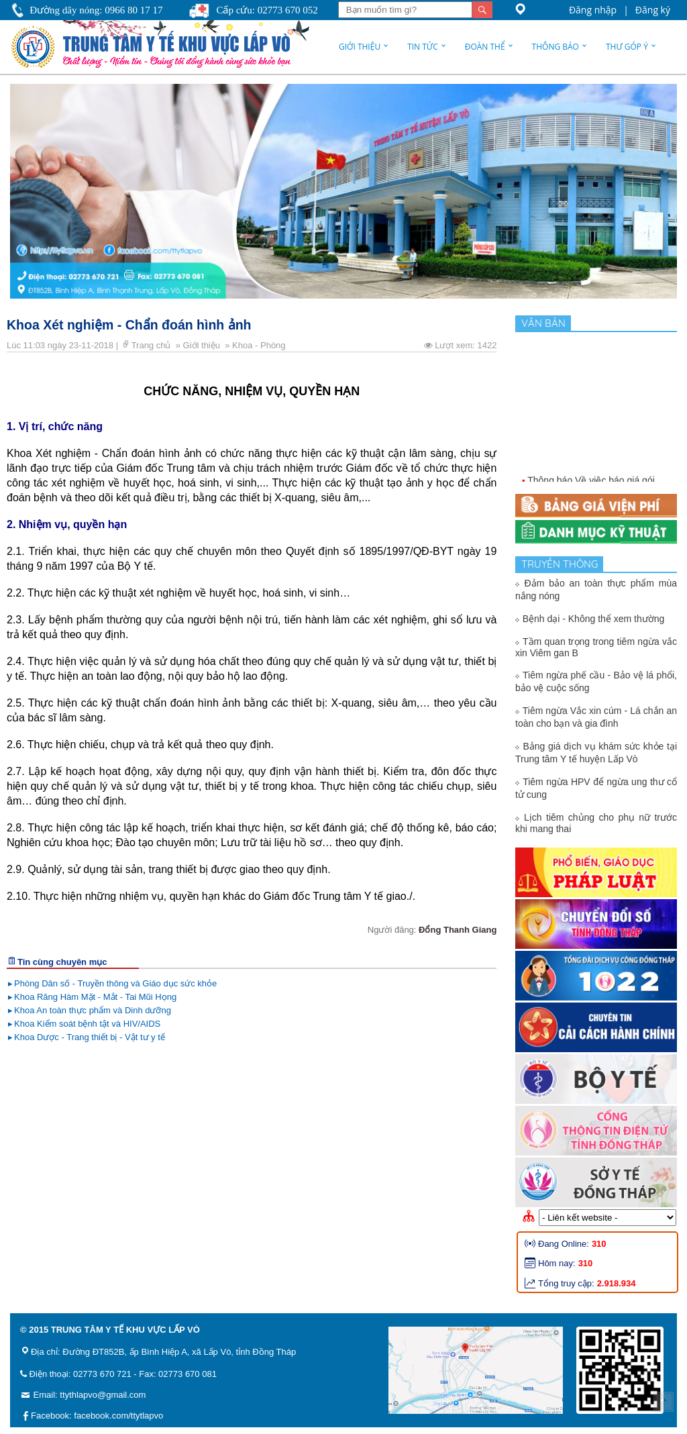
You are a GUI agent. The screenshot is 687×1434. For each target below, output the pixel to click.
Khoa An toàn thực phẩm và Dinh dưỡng (92, 1010)
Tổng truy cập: (566, 1283)
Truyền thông (562, 564)
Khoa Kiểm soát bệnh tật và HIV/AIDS (87, 1024)
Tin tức (422, 46)
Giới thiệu (359, 46)
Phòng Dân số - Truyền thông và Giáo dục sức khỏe (115, 983)
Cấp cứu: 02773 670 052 (266, 10)
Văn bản (546, 323)
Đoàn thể (485, 46)
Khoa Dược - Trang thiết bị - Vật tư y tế (89, 1037)
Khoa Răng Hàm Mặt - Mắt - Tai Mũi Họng (95, 997)
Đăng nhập (593, 9)
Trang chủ (152, 345)
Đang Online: (563, 1244)
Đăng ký (652, 9)
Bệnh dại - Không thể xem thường (594, 618)
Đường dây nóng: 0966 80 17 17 (96, 10)
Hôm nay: (557, 1263)
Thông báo (555, 46)
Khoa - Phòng (260, 345)
